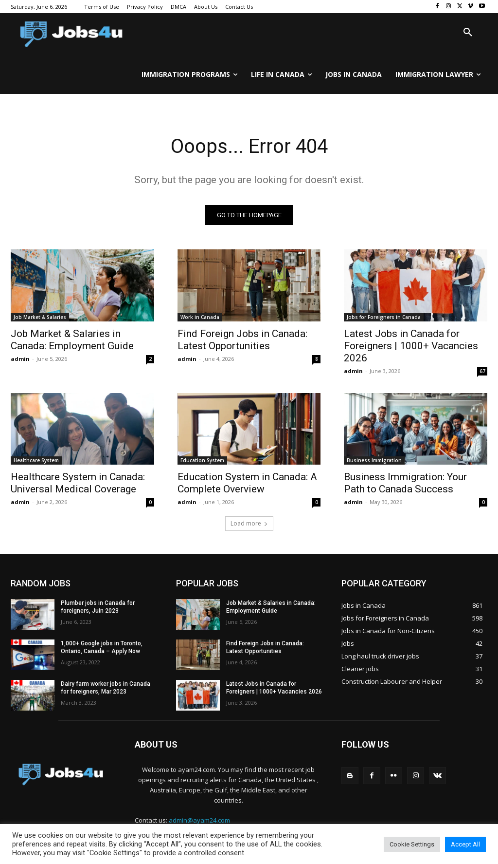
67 (482, 370)
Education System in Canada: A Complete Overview (247, 483)
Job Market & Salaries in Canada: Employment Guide (72, 339)
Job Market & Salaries (40, 316)
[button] (467, 32)
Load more (249, 523)
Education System (202, 460)
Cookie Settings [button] (412, 844)
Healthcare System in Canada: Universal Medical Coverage (78, 483)
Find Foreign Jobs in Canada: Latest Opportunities (242, 339)
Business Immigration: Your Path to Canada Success (405, 483)
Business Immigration (374, 460)
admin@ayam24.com (199, 820)
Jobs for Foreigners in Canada (384, 316)
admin (20, 358)
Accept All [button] (465, 844)
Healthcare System (36, 460)
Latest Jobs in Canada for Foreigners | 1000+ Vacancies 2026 (411, 345)
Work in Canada (199, 316)
